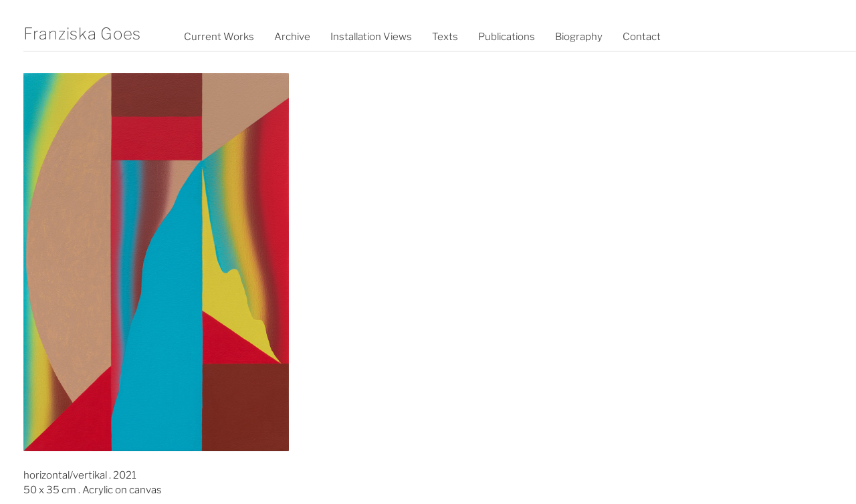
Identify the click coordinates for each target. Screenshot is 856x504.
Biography (579, 37)
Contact (642, 37)
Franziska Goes (82, 33)
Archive (292, 37)
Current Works (219, 37)
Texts (445, 37)
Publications (506, 37)
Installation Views (371, 37)
